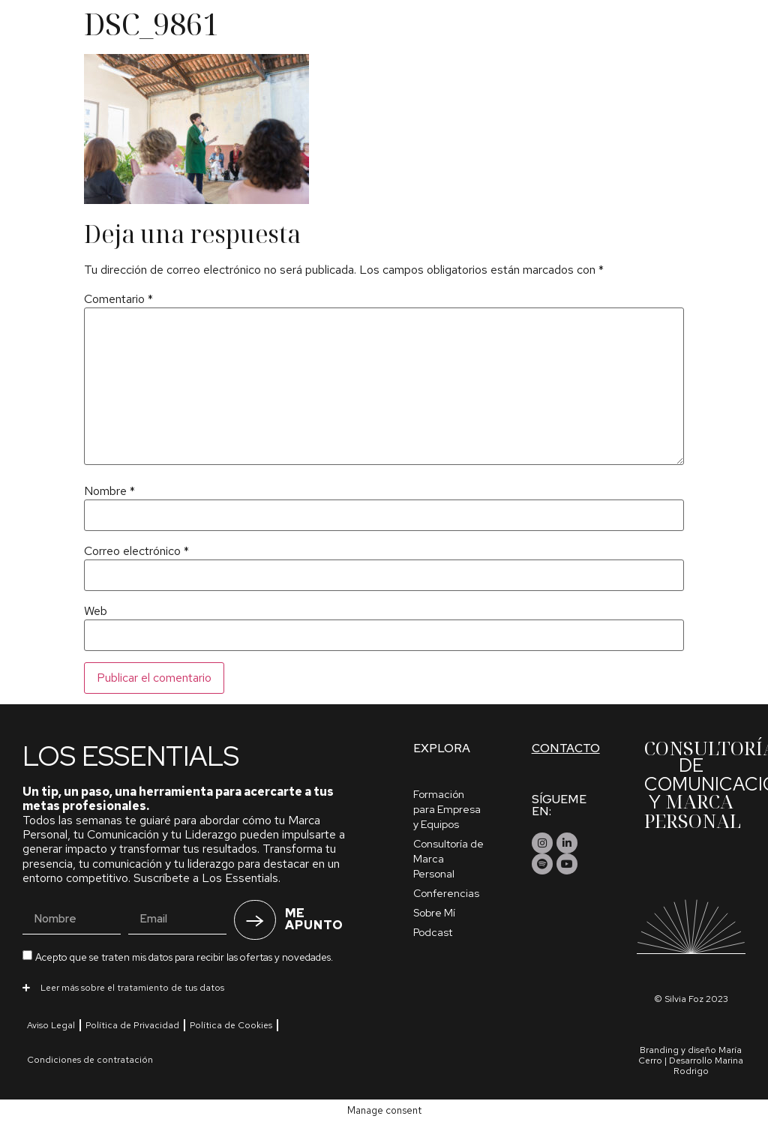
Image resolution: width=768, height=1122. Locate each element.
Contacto (566, 748)
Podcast (432, 932)
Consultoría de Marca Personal (448, 858)
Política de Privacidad (132, 1025)
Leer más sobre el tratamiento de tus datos (132, 988)
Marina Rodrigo (709, 1065)
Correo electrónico (136, 551)
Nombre (109, 491)
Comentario (118, 299)
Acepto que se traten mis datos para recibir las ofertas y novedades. (184, 957)
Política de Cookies (231, 1025)
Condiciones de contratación (90, 1060)
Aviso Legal (51, 1025)
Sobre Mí (434, 913)
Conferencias (446, 893)
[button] (195, 987)
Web (95, 611)
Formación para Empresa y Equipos (447, 809)
